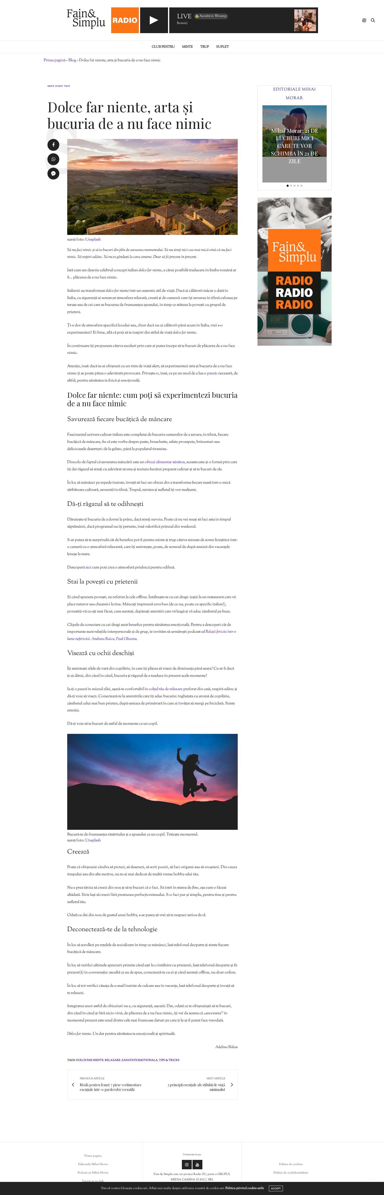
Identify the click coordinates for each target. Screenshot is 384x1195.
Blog (72, 60)
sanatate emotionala (140, 1060)
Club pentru (163, 47)
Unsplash (93, 240)
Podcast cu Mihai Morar (93, 1173)
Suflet (222, 47)
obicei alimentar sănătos (165, 462)
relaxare (112, 1060)
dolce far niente (90, 1060)
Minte (187, 47)
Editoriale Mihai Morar (93, 1164)
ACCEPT (276, 1188)
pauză (211, 373)
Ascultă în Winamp (210, 16)
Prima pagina (93, 1156)
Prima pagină (54, 60)
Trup (204, 47)
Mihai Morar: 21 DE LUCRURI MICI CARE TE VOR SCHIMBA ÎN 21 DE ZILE (294, 146)
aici (88, 567)
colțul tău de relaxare (166, 689)
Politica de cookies (291, 1164)
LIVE (184, 17)
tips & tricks (169, 1060)
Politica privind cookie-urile (244, 1188)
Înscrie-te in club (93, 1181)
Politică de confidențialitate (291, 1173)
